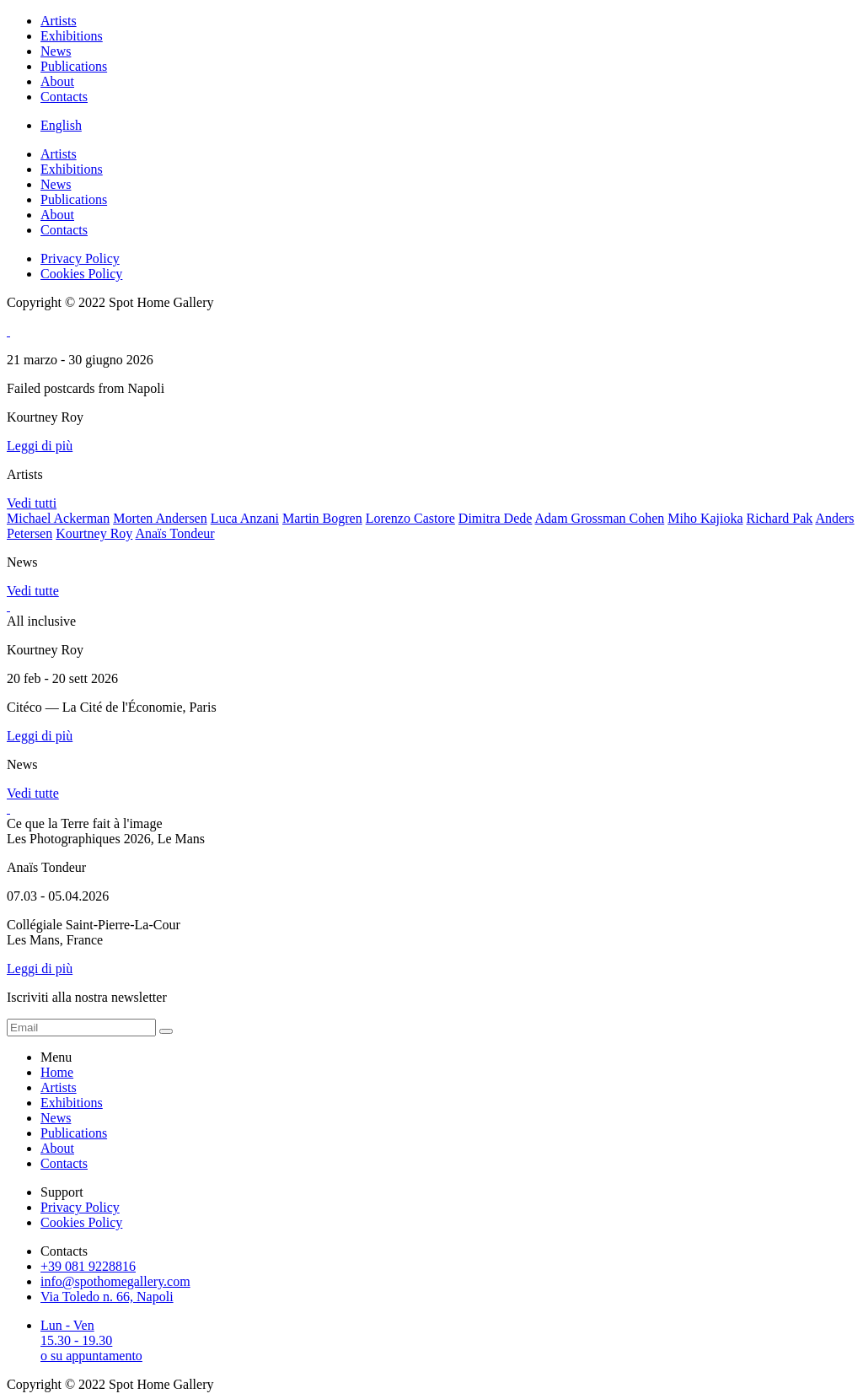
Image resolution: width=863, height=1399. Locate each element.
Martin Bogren (322, 518)
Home (56, 1072)
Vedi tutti (31, 503)
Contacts (64, 96)
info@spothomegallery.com (115, 1281)
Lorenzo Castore (410, 518)
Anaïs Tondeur (174, 533)
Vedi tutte (33, 591)
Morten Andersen (160, 518)
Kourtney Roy (94, 533)
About (57, 81)
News (55, 51)
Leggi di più (39, 446)
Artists (58, 20)
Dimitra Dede (495, 518)
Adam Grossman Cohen (600, 518)
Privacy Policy (80, 258)
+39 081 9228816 (88, 1266)
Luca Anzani (245, 518)
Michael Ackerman (58, 518)
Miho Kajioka (704, 518)
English (61, 125)
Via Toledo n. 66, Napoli (107, 1296)
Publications (73, 66)
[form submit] (166, 1031)
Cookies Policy (81, 273)
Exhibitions (71, 36)
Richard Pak (780, 518)
